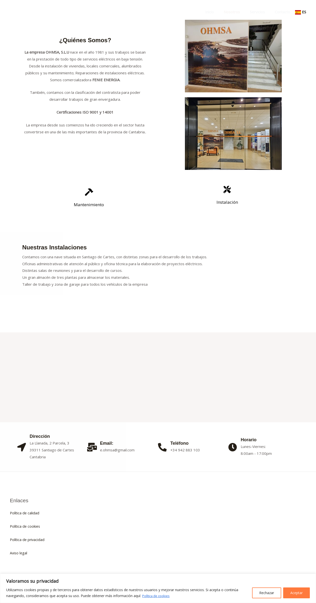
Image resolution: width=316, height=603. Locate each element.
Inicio (218, 11)
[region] (158, 588)
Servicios (261, 11)
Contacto (283, 11)
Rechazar (266, 592)
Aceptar (296, 592)
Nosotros (238, 11)
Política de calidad (25, 512)
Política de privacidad (28, 539)
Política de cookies (157, 595)
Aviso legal (19, 552)
